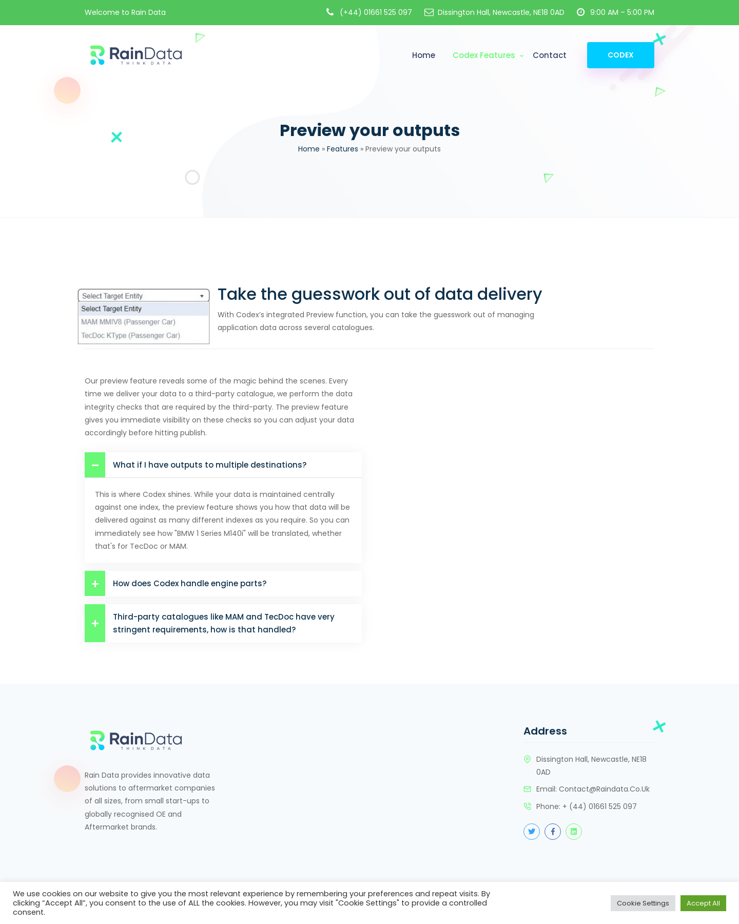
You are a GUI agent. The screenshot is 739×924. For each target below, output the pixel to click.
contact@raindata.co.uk (604, 789)
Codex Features (484, 55)
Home (423, 55)
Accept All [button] (703, 903)
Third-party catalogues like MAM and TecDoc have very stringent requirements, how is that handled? (210, 623)
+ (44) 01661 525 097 (599, 806)
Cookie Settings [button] (643, 903)
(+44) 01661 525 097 (376, 12)
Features (342, 149)
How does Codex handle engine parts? (175, 583)
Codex (621, 55)
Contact (550, 55)
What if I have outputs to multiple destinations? (195, 464)
